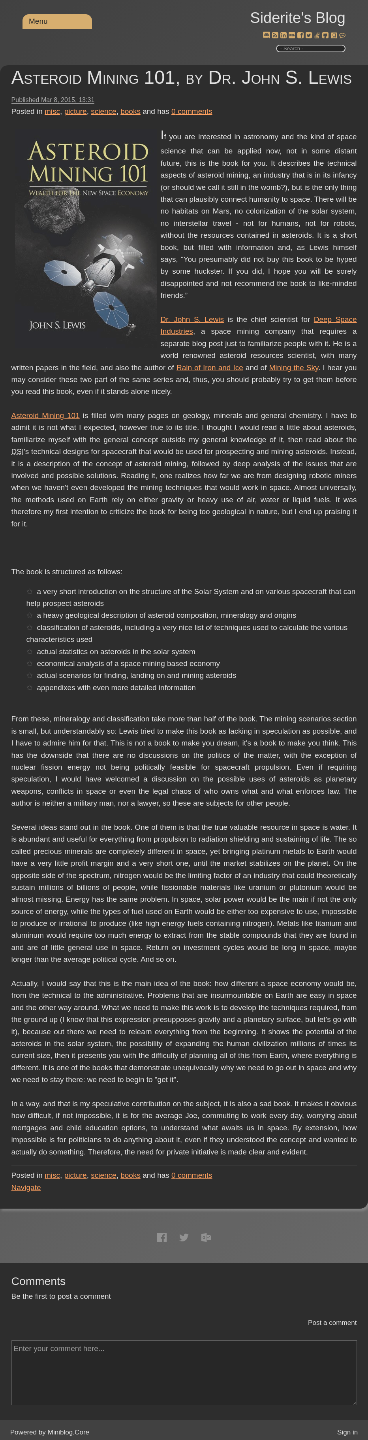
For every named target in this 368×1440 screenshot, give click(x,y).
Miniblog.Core (68, 1432)
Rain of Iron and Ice (209, 367)
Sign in (347, 1432)
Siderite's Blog (297, 17)
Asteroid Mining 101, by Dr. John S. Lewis (181, 77)
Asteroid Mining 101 (45, 415)
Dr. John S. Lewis (192, 319)
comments (191, 111)
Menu (38, 21)
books (130, 111)
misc (52, 111)
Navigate (26, 1187)
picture (75, 111)
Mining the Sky (293, 367)
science (103, 111)
